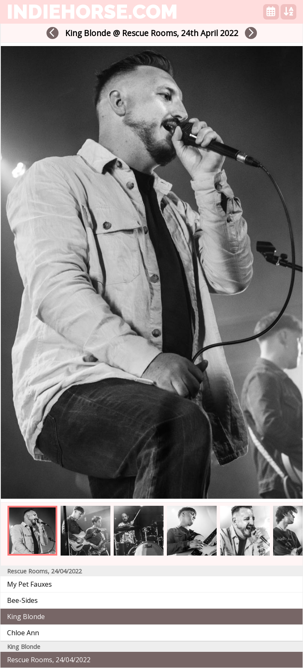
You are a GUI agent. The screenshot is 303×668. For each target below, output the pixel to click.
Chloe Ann (23, 632)
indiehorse (92, 11)
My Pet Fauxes (29, 584)
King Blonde (26, 616)
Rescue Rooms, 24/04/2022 (48, 659)
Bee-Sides (22, 600)
